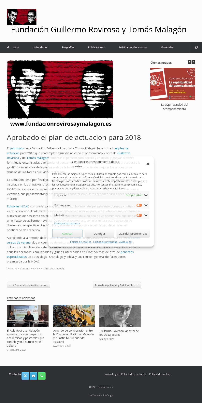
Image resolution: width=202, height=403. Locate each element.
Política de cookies (80, 241)
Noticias (26, 268)
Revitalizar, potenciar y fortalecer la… (117, 285)
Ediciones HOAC (18, 206)
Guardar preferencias (133, 233)
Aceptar (67, 233)
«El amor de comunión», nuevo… (28, 285)
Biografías (68, 47)
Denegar (99, 233)
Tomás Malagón (37, 158)
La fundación (40, 47)
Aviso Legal (125, 241)
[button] (148, 164)
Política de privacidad (105, 241)
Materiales (167, 47)
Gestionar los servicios (67, 223)
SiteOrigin (108, 395)
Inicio (13, 47)
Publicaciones (96, 47)
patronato (17, 148)
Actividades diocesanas (133, 47)
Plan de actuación (54, 268)
